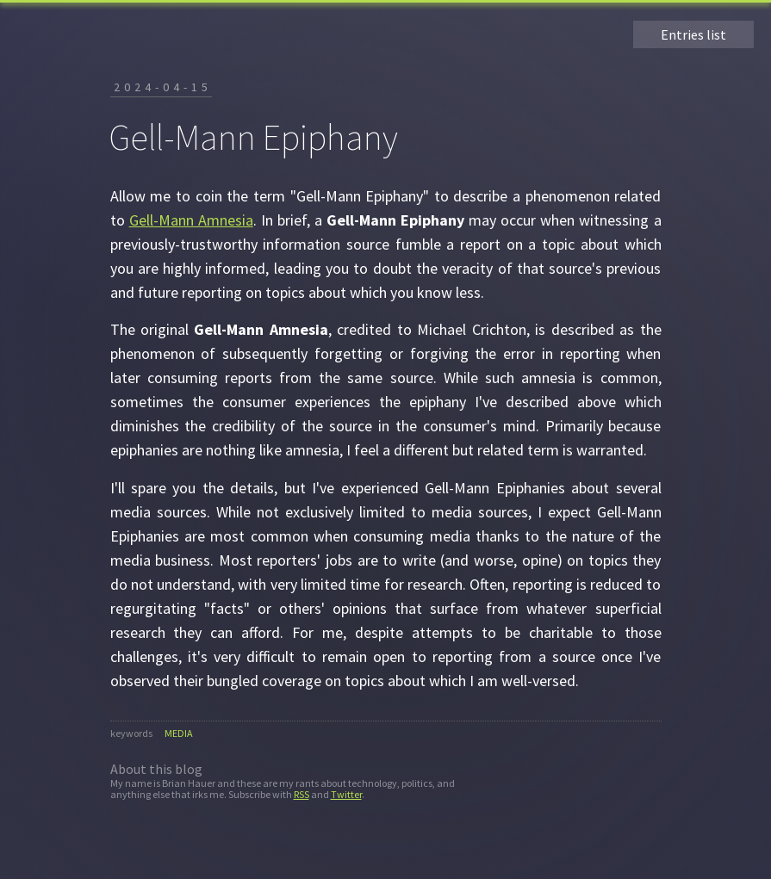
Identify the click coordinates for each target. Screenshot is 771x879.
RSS (301, 794)
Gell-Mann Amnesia (191, 220)
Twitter (346, 794)
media (179, 733)
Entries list (693, 34)
